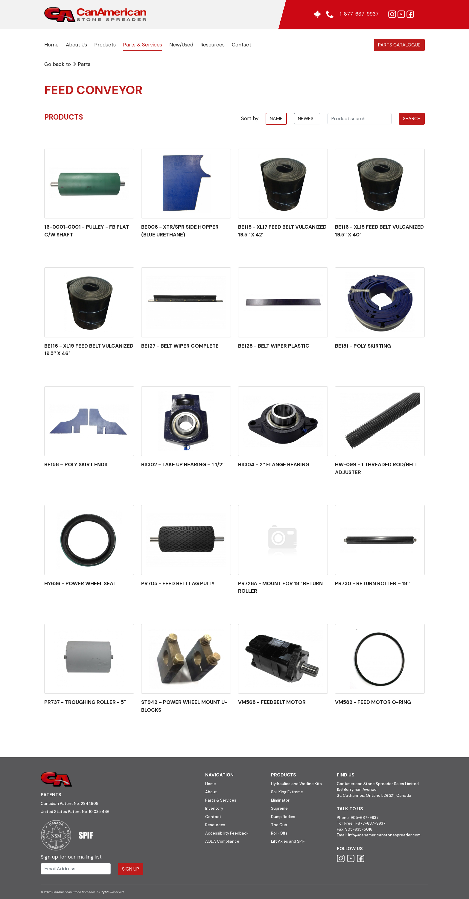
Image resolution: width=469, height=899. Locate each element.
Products (105, 44)
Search (412, 118)
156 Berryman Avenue (357, 789)
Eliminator (280, 800)
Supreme (279, 808)
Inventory (214, 808)
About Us (76, 44)
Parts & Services (142, 44)
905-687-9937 (365, 817)
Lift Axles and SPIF (288, 841)
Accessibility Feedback (227, 833)
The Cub (279, 824)
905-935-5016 (358, 829)
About (211, 791)
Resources (212, 44)
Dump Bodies (283, 816)
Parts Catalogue (399, 45)
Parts (81, 64)
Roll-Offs (279, 833)
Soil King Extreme (287, 791)
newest (307, 118)
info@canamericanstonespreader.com (384, 835)
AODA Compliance (222, 841)
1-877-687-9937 (370, 823)
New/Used (181, 44)
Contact (241, 44)
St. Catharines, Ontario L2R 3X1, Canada (374, 795)
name (276, 118)
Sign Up (130, 869)
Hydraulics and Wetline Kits (296, 783)
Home (51, 44)
